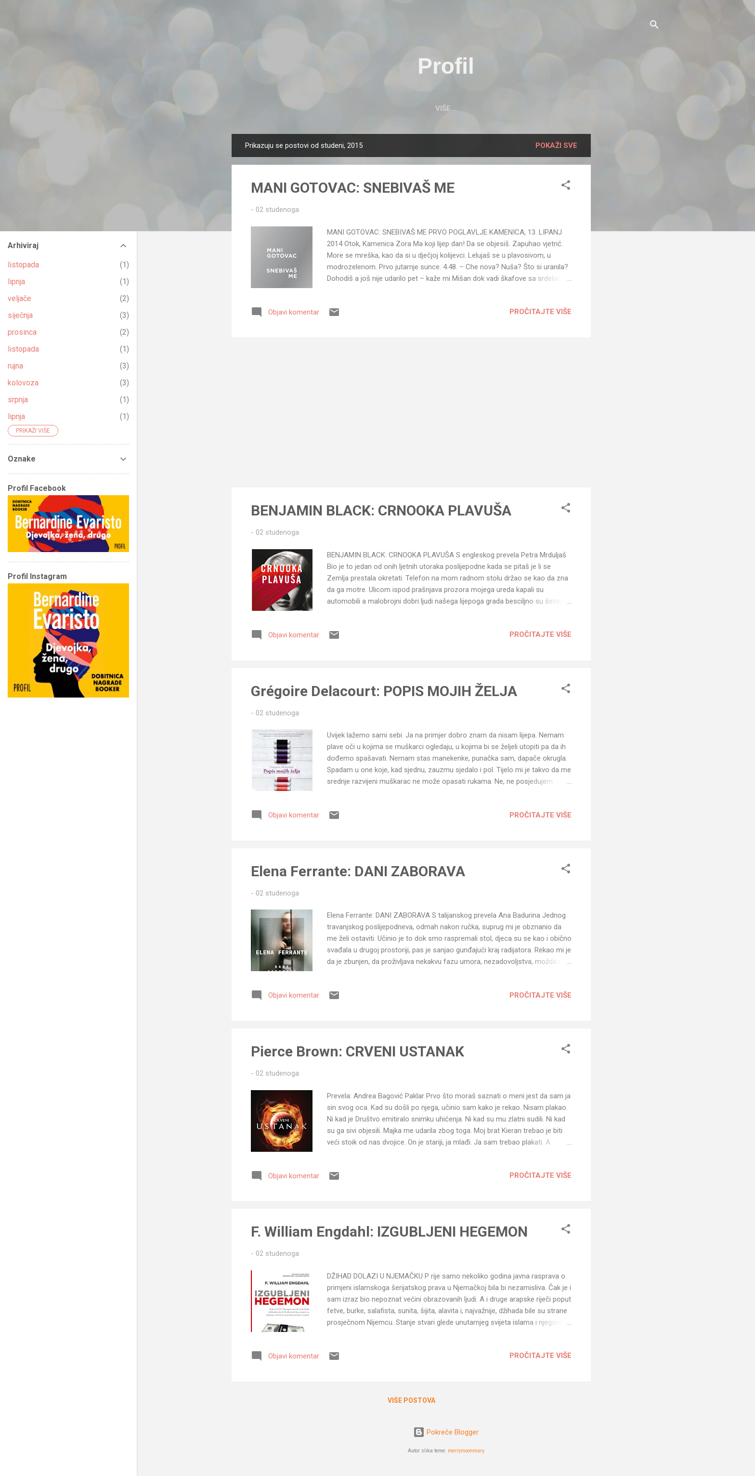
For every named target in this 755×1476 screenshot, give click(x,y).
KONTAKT (502, 108)
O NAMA (453, 108)
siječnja (20, 315)
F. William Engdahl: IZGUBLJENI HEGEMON (389, 1231)
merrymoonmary (466, 1451)
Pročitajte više (540, 311)
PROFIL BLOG (397, 108)
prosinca (22, 332)
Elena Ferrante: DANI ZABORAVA (358, 871)
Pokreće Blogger (446, 1432)
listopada (23, 264)
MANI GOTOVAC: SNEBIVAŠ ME (353, 187)
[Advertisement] (629, 278)
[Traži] (654, 26)
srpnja (18, 399)
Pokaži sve (556, 145)
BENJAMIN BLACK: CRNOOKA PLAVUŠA (381, 510)
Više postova (411, 1400)
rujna (15, 365)
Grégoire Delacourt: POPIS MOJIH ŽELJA (384, 691)
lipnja (16, 281)
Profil (445, 66)
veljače (19, 298)
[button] (566, 186)
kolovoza (23, 382)
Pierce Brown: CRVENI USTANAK (357, 1051)
